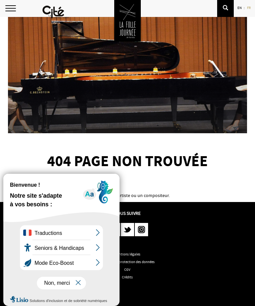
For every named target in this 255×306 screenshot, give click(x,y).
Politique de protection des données (127, 261)
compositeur (156, 195)
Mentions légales (127, 254)
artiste (124, 195)
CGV (127, 269)
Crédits (127, 277)
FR (249, 7)
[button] (225, 8)
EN (239, 7)
